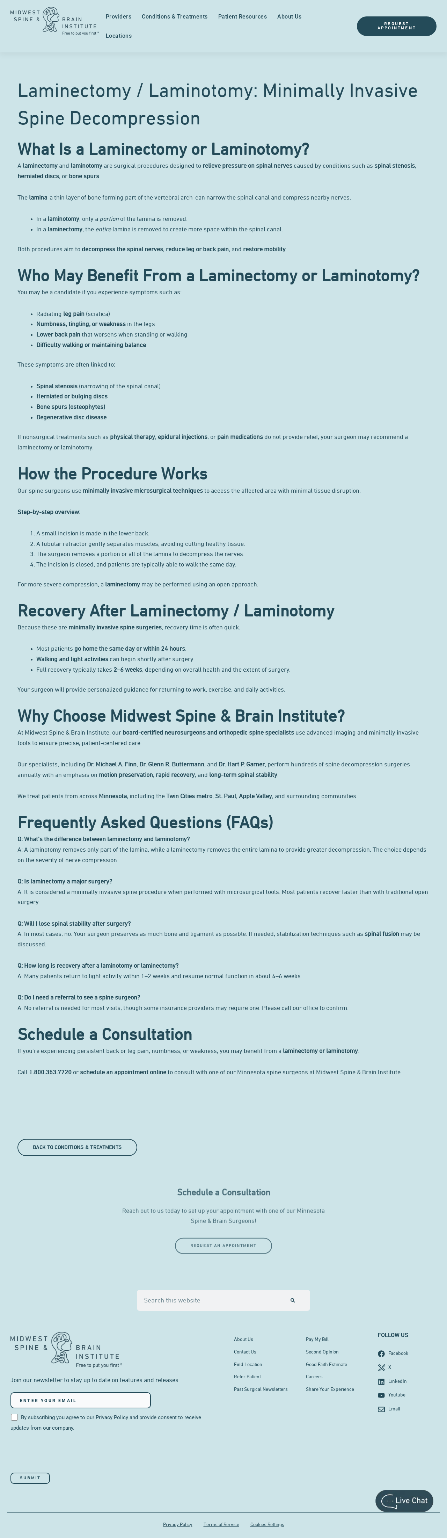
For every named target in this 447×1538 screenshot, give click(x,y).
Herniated (49, 396)
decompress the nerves (211, 554)
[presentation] (63, 1453)
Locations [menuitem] (119, 36)
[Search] (293, 1300)
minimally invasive (108, 491)
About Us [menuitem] (289, 16)
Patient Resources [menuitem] (242, 16)
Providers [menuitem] (119, 16)
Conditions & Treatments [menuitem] (175, 16)
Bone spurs (51, 407)
